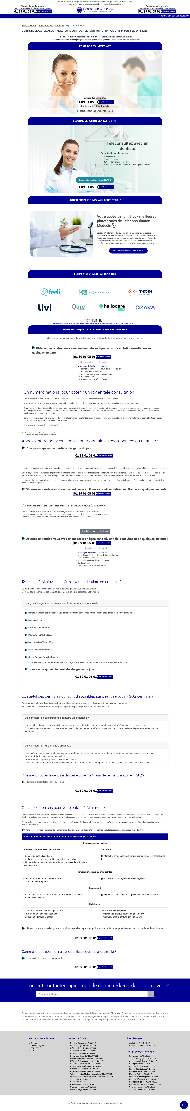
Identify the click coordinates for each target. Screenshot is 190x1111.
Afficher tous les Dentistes (95, 531)
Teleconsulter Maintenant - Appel (95, 180)
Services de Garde (77, 1038)
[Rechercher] (151, 994)
